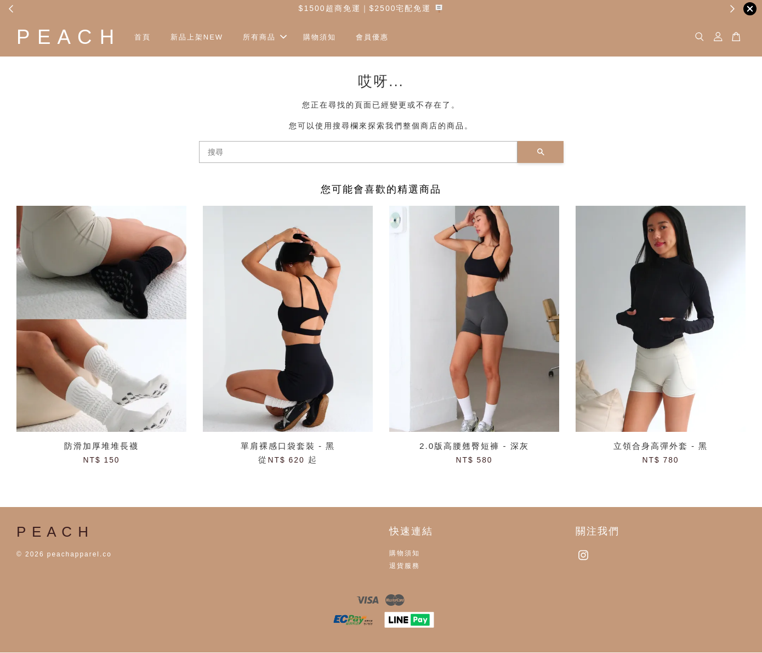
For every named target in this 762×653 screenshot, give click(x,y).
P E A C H (68, 37)
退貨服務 (404, 566)
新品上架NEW (201, 37)
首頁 (147, 37)
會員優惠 (376, 37)
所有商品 (269, 37)
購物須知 (324, 37)
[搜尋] (358, 153)
